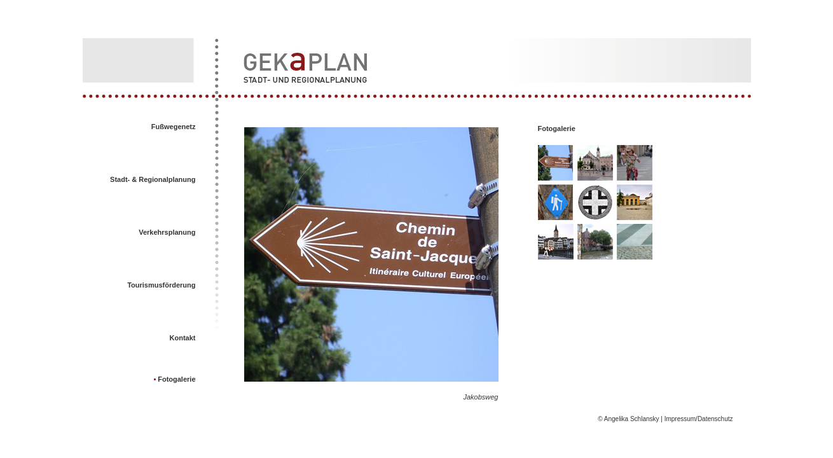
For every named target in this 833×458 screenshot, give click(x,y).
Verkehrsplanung (167, 232)
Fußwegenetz (173, 126)
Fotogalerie (175, 379)
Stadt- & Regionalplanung (152, 179)
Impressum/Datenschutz (698, 418)
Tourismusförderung (161, 285)
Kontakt (183, 338)
